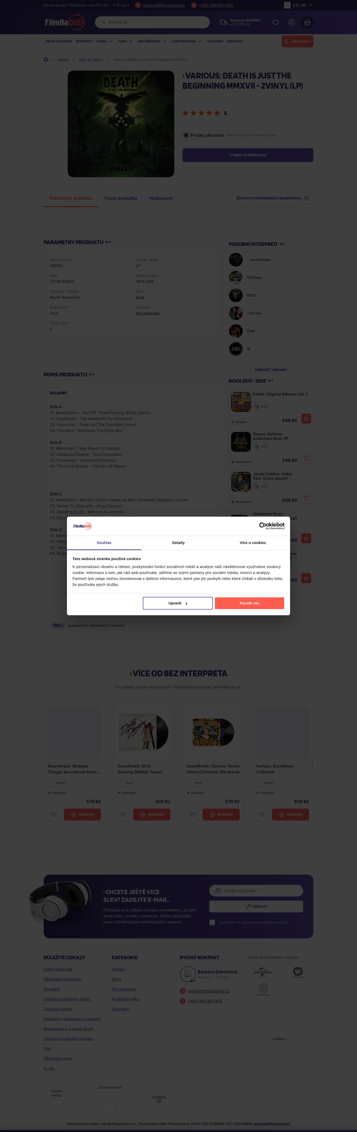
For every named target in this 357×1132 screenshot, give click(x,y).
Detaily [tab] (178, 542)
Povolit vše (249, 603)
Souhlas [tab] (104, 542)
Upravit (178, 603)
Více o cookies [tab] (253, 542)
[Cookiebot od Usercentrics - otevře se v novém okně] (263, 526)
